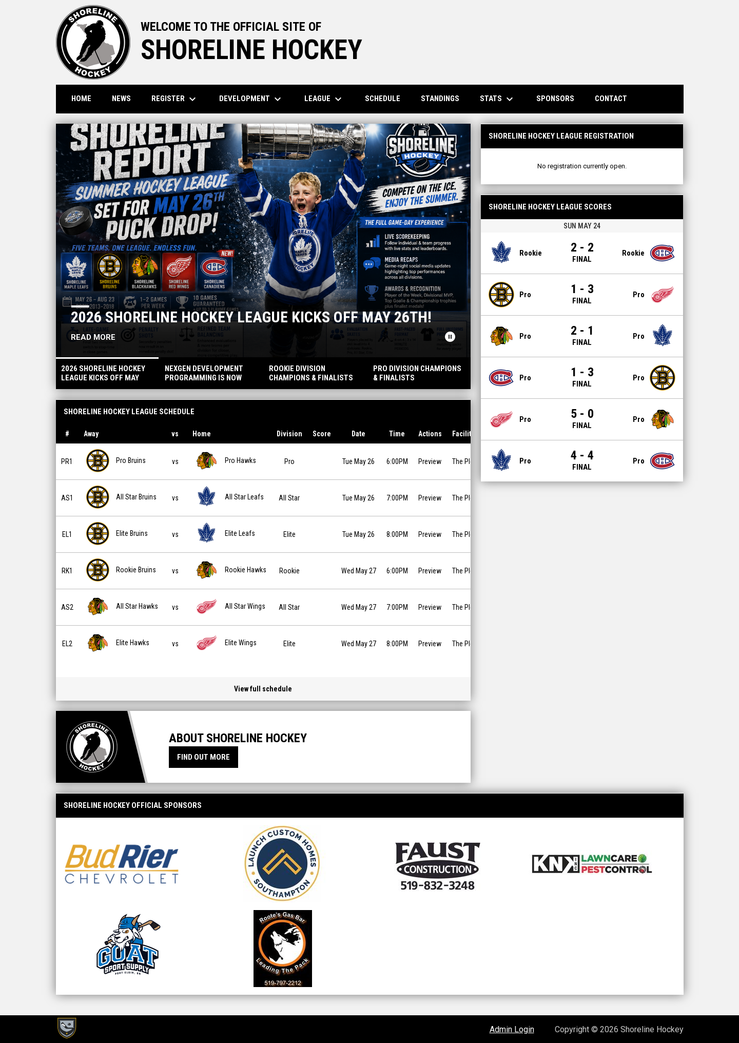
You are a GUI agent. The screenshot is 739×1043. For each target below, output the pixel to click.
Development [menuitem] (251, 99)
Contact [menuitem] (611, 98)
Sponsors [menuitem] (555, 98)
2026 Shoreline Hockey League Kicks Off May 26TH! (251, 317)
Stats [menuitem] (498, 99)
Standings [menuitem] (440, 98)
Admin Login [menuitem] (512, 1029)
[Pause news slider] (450, 336)
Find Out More (203, 757)
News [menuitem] (121, 98)
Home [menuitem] (81, 98)
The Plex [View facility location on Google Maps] (464, 461)
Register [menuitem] (175, 99)
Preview (429, 461)
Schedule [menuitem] (382, 98)
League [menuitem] (324, 99)
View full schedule (263, 689)
